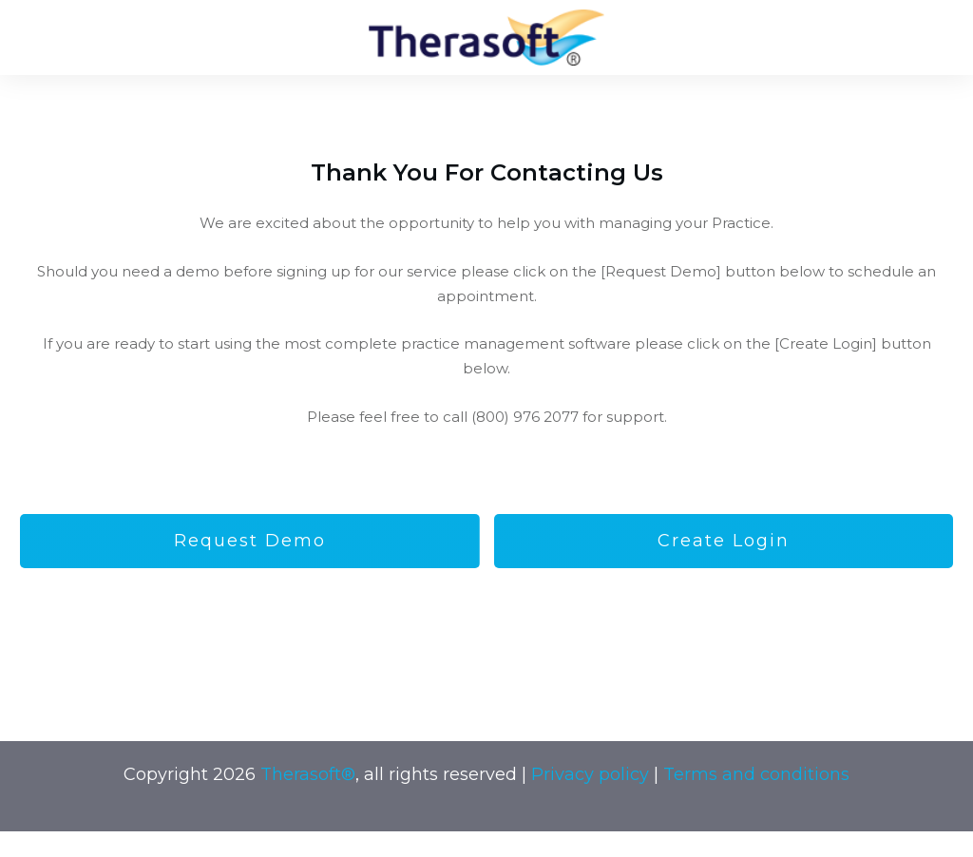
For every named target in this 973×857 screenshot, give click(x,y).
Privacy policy (590, 774)
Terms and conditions (756, 774)
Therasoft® (307, 774)
